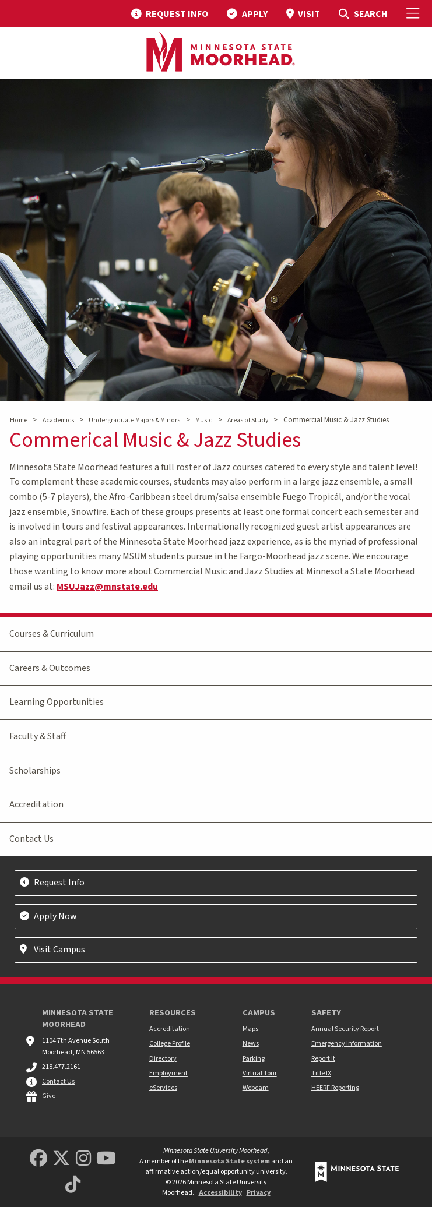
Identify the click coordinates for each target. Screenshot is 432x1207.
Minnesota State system (229, 1161)
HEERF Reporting (335, 1088)
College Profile (169, 1044)
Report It (323, 1059)
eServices (163, 1088)
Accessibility (220, 1193)
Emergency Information (346, 1044)
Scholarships (35, 770)
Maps (250, 1029)
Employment (168, 1073)
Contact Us (31, 838)
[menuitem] (169, 13)
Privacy (259, 1193)
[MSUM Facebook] (38, 1158)
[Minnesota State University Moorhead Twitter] (61, 1158)
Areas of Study (247, 420)
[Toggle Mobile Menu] (414, 13)
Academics (58, 420)
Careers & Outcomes (49, 668)
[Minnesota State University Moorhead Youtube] (106, 1158)
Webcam (256, 1088)
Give (48, 1096)
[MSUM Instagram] (83, 1158)
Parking (254, 1059)
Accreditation (36, 804)
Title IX (321, 1073)
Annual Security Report (345, 1029)
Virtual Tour (260, 1073)
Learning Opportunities (56, 702)
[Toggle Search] (362, 13)
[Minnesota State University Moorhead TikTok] (72, 1185)
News (251, 1044)
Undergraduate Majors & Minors (134, 420)
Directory (163, 1059)
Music (203, 420)
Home (18, 420)
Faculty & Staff (37, 736)
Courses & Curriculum (51, 633)
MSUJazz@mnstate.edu (107, 586)
